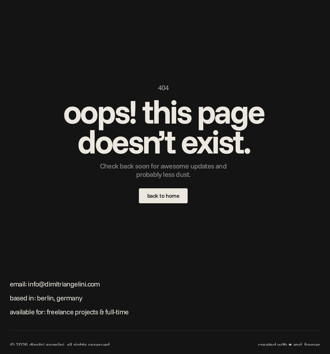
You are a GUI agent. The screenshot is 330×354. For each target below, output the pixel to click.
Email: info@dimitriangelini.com (55, 284)
